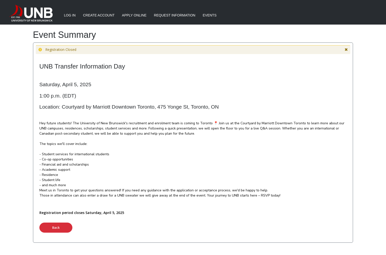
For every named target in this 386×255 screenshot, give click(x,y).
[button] (346, 49)
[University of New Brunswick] (29, 13)
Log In (70, 15)
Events (209, 15)
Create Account (98, 15)
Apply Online (134, 15)
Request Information (174, 15)
